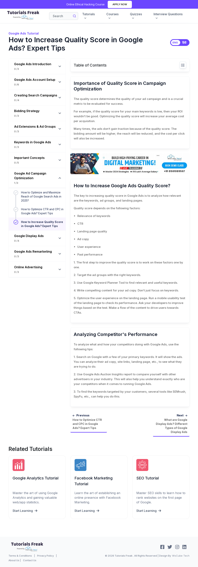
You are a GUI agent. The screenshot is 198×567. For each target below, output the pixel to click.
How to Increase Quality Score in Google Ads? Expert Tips (42, 224)
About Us (14, 560)
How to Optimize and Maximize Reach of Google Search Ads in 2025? (41, 196)
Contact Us (29, 560)
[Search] (63, 16)
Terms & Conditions (20, 555)
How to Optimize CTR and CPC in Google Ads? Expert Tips (42, 211)
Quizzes (136, 16)
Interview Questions (168, 16)
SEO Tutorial (147, 478)
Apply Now (120, 4)
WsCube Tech (180, 555)
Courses (112, 16)
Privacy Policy (45, 555)
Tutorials (88, 16)
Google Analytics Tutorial (36, 478)
